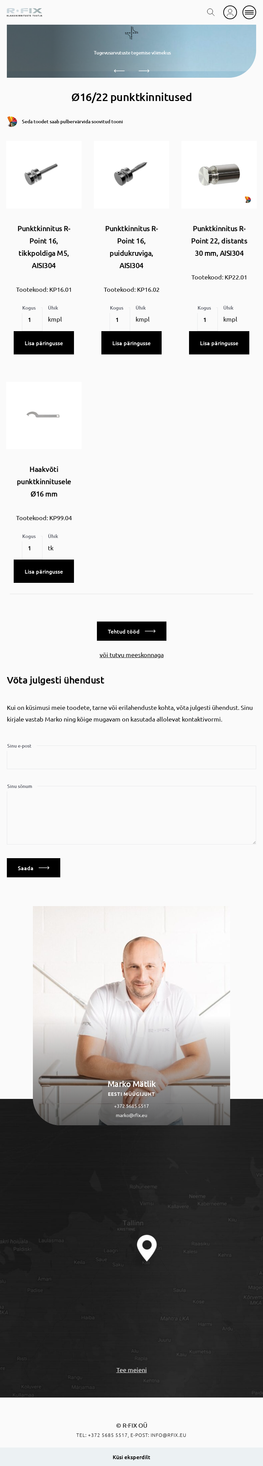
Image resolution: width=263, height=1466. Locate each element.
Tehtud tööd (131, 631)
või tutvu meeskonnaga (132, 654)
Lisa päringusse (44, 343)
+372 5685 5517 (131, 1106)
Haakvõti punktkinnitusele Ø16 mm (44, 481)
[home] (24, 12)
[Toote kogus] (32, 319)
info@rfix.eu (169, 1434)
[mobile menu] (249, 12)
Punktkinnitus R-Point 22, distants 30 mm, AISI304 (219, 241)
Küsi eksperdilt (131, 1457)
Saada (33, 868)
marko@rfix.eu (131, 1115)
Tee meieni (131, 1369)
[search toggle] (211, 12)
